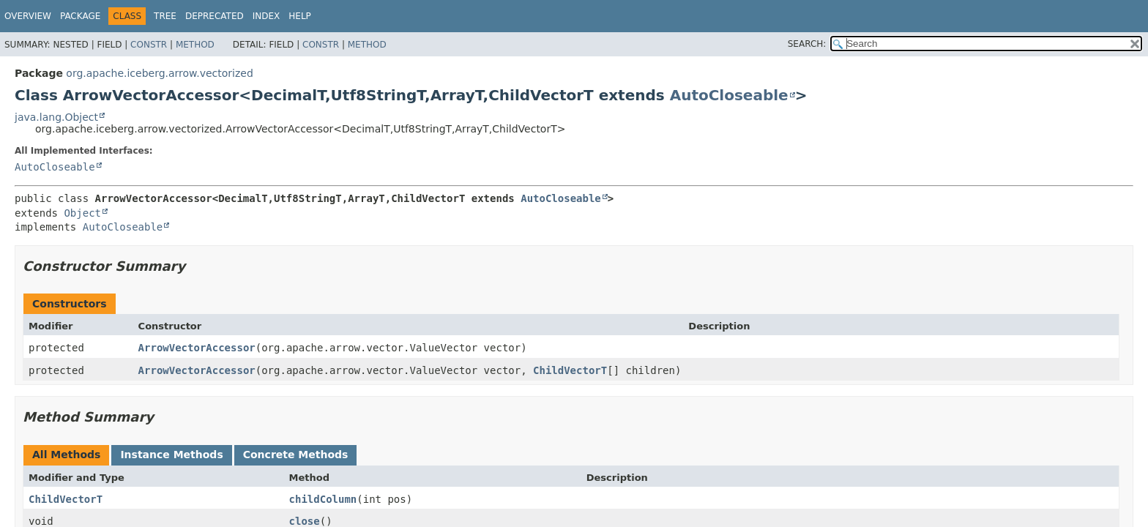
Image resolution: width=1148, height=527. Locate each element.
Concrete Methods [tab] (295, 454)
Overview (27, 16)
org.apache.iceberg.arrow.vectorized (159, 73)
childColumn (323, 499)
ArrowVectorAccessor (197, 348)
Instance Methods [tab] (171, 454)
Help (299, 16)
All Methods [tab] (66, 454)
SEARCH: (807, 44)
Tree (165, 16)
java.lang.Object (56, 117)
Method (195, 45)
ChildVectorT (570, 370)
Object (82, 213)
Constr (148, 45)
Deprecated (214, 16)
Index (266, 16)
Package (80, 16)
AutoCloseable (729, 95)
